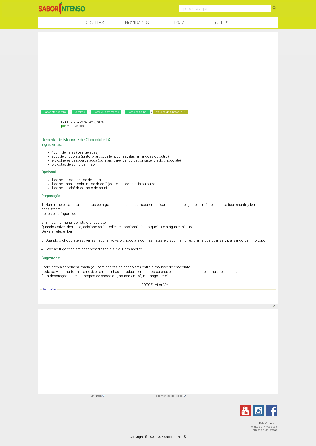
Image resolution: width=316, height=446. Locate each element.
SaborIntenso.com (55, 112)
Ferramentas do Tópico (168, 395)
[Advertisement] (158, 66)
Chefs (222, 22)
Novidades (137, 22)
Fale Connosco (268, 423)
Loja (179, 22)
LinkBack (96, 395)
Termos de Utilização (264, 430)
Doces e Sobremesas (106, 112)
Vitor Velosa (75, 126)
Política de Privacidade (263, 426)
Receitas (94, 22)
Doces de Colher (137, 112)
